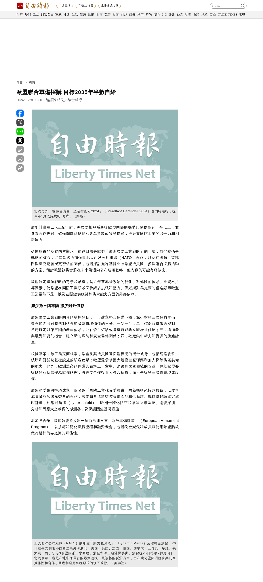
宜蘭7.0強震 (85, 5)
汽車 (140, 14)
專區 (213, 14)
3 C (164, 14)
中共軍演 (64, 5)
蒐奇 (107, 14)
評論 (172, 14)
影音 (116, 14)
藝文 (180, 14)
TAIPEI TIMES (227, 14)
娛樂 (132, 14)
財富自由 (47, 14)
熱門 (28, 14)
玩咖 (188, 14)
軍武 (58, 14)
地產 (204, 14)
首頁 (19, 82)
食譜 (196, 14)
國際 (91, 14)
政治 (36, 14)
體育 (157, 14)
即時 (19, 14)
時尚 (149, 14)
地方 (99, 14)
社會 (66, 14)
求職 (242, 14)
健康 (83, 14)
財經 (124, 14)
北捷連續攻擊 (109, 5)
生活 (75, 14)
